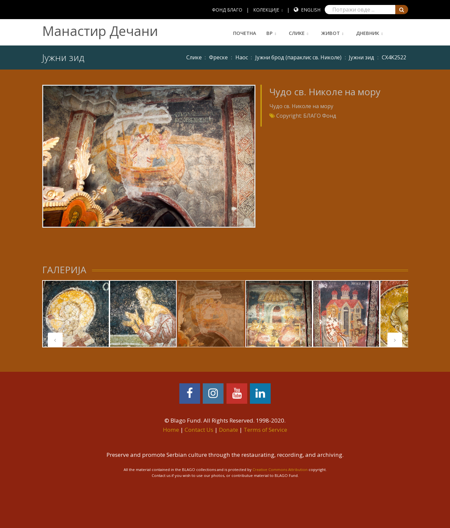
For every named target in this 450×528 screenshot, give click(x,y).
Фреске (218, 57)
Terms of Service (265, 429)
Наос (241, 57)
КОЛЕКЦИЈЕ (266, 10)
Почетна (244, 33)
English (310, 10)
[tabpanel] (75, 313)
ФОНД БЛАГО (227, 10)
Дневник (367, 33)
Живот (330, 33)
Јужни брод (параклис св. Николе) (298, 57)
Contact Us (199, 429)
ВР (269, 33)
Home (171, 429)
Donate (228, 429)
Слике (297, 33)
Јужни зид (361, 57)
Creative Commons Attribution (280, 469)
